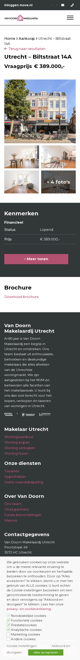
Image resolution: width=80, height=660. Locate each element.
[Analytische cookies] (8, 629)
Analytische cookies (26, 630)
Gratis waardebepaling (23, 482)
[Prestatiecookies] (8, 625)
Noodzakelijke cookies (28, 616)
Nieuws (10, 520)
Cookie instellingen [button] (22, 646)
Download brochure (21, 297)
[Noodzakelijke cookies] (8, 615)
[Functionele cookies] (8, 620)
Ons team (13, 504)
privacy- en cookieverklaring (29, 609)
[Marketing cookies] (8, 634)
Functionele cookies (26, 620)
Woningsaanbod (18, 437)
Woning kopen (17, 442)
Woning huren (16, 453)
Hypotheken (15, 477)
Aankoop (27, 39)
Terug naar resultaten (26, 49)
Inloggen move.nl (18, 5)
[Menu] (70, 18)
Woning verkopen (19, 448)
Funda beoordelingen (22, 515)
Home (9, 39)
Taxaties (11, 471)
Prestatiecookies (24, 625)
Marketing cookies (25, 634)
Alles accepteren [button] (45, 652)
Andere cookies (23, 639)
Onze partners (16, 509)
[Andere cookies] (8, 639)
